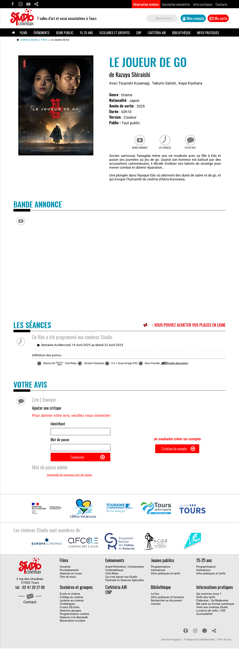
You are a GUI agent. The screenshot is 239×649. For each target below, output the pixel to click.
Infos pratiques (202, 4)
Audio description (178, 363)
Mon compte (195, 18)
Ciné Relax (111, 574)
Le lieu (155, 594)
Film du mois (68, 577)
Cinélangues (67, 604)
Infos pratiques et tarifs (165, 574)
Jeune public (64, 32)
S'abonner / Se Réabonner (212, 601)
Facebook (12, 4)
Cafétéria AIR (157, 32)
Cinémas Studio (29, 39)
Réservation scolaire (146, 4)
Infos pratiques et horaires (167, 597)
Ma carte (221, 18)
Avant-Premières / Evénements (124, 567)
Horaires (65, 567)
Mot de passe (60, 440)
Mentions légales (171, 640)
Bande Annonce (139, 148)
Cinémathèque (114, 570)
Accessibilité (204, 614)
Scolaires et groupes (114, 32)
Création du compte (174, 449)
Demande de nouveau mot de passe (69, 475)
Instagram (20, 4)
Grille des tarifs (205, 597)
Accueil (13, 32)
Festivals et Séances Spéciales (124, 580)
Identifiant (58, 424)
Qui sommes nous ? (208, 594)
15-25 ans (86, 32)
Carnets (156, 604)
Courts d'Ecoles (70, 607)
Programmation (160, 567)
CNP (138, 32)
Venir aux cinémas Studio (212, 607)
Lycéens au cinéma (71, 601)
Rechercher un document (166, 601)
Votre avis (190, 148)
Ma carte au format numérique (215, 604)
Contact (29, 602)
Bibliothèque (181, 32)
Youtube (28, 4)
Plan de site (224, 640)
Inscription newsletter (176, 4)
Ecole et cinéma (70, 594)
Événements (41, 32)
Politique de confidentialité (199, 640)
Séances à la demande (74, 618)
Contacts (221, 4)
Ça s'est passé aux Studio (121, 577)
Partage (36, 4)
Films (23, 32)
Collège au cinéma (71, 597)
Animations (158, 570)
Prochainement (69, 570)
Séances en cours (71, 574)
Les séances (165, 148)
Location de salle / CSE (211, 611)
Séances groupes (70, 611)
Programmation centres (74, 614)
